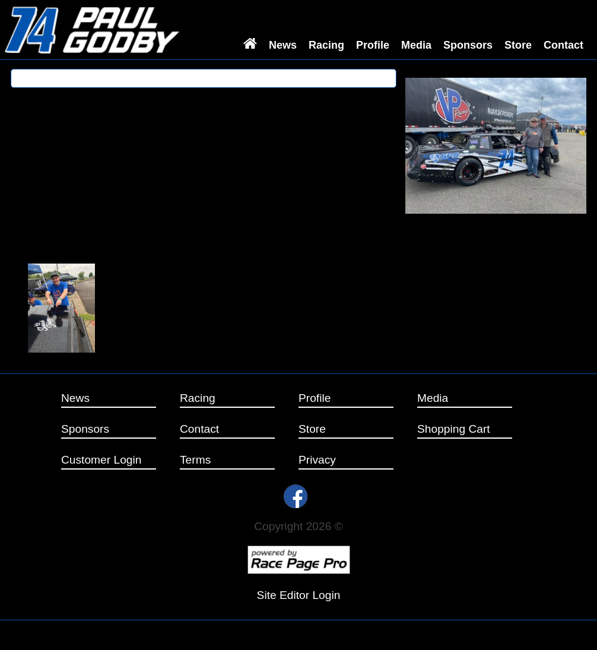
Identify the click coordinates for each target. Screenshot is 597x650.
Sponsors (468, 45)
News (283, 45)
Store (518, 45)
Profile (372, 45)
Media (416, 45)
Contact (563, 45)
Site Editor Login (299, 595)
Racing (326, 45)
